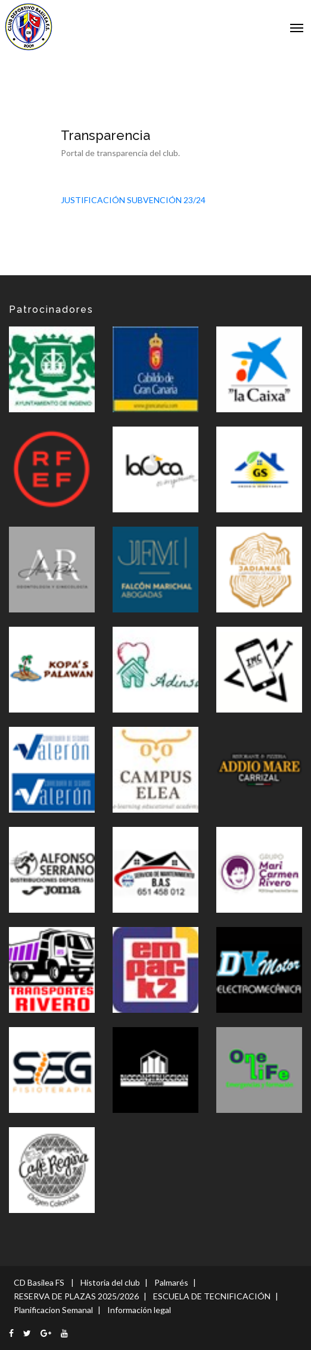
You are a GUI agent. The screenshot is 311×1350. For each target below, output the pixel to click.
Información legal (139, 1310)
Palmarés (171, 1282)
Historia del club (110, 1282)
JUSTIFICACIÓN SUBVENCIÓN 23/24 (133, 200)
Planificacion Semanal (53, 1310)
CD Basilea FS (39, 1282)
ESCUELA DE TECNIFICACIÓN (211, 1296)
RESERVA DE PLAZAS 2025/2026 (76, 1296)
